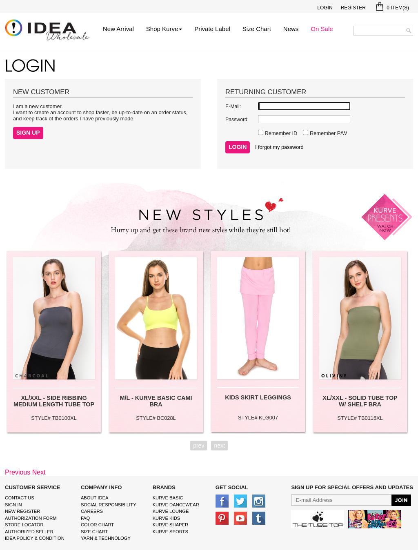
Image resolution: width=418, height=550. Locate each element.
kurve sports (170, 531)
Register (353, 8)
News (291, 28)
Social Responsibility (108, 504)
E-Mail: (233, 106)
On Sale (322, 28)
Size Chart (256, 28)
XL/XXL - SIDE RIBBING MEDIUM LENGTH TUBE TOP (53, 401)
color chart (97, 524)
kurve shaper (170, 524)
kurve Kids (166, 518)
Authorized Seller (29, 531)
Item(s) (392, 8)
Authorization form (31, 518)
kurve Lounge (171, 511)
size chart (94, 531)
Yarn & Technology (106, 538)
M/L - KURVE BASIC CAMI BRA (156, 401)
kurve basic (168, 497)
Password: (237, 119)
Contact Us (19, 497)
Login (324, 8)
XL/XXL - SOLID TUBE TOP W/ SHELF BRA (359, 401)
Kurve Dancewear (176, 504)
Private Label (212, 28)
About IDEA (95, 497)
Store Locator (24, 524)
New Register (22, 511)
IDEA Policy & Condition (34, 538)
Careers (92, 511)
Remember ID (280, 133)
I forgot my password (279, 147)
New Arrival (118, 28)
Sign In (13, 504)
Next (39, 472)
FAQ (85, 518)
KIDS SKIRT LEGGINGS (258, 397)
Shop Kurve (164, 28)
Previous (17, 472)
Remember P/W (327, 133)
